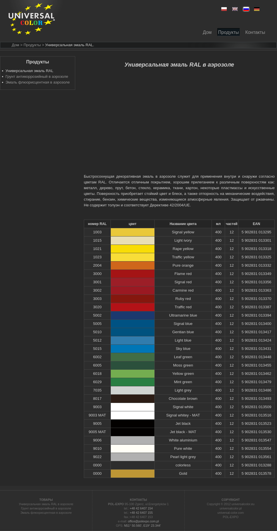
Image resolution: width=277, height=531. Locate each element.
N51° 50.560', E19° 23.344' (142, 525)
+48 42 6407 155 (141, 512)
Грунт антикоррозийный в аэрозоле (36, 76)
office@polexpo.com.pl (143, 521)
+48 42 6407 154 (141, 508)
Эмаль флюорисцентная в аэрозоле (37, 82)
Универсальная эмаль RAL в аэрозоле (46, 504)
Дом (15, 45)
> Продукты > (32, 45)
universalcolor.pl (230, 508)
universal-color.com (231, 512)
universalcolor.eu (243, 504)
